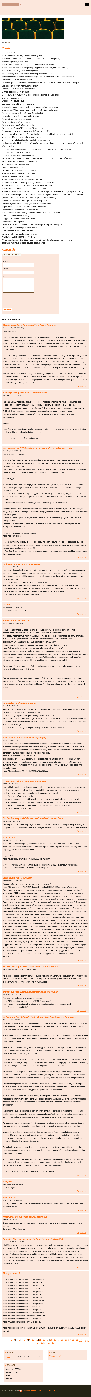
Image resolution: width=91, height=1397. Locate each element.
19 (66, 1340)
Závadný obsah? (30, 1391)
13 (44, 1340)
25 (42, 1343)
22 (77, 1340)
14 (48, 1340)
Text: (4, 276)
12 (40, 1340)
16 (55, 1340)
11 (37, 1340)
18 (62, 1340)
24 (38, 1343)
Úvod (3, 42)
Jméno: (5, 261)
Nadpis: (5, 269)
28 (53, 1343)
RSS (55, 1391)
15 (51, 1340)
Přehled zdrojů (55, 1356)
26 (45, 1343)
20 (69, 1340)
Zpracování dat (45, 1391)
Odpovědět (81, 386)
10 (33, 1340)
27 (49, 1343)
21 (73, 1340)
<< (8, 1357)
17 (58, 1340)
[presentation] (19, 300)
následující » (84, 1341)
